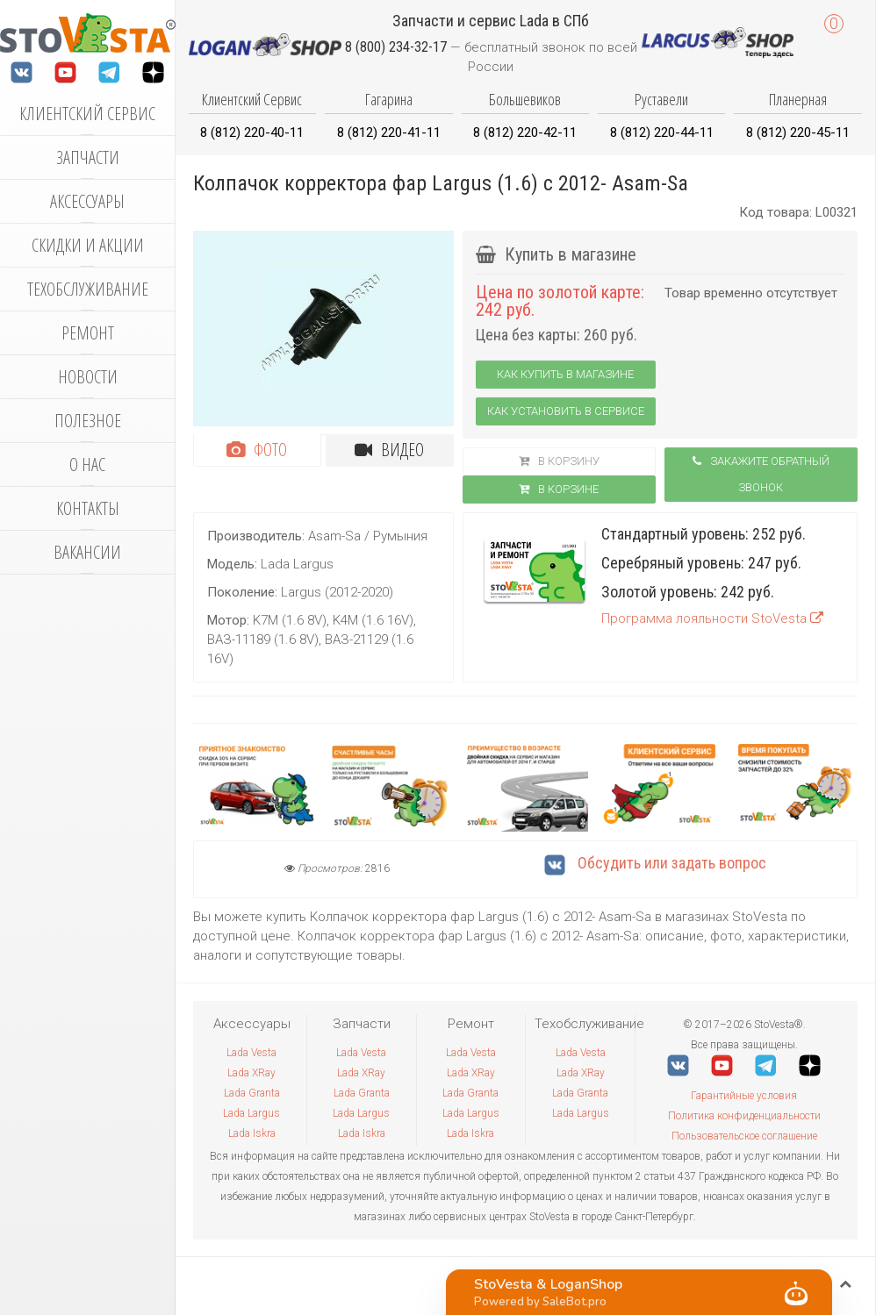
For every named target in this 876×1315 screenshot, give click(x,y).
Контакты (87, 508)
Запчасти (87, 157)
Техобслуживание (87, 289)
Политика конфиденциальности (744, 1116)
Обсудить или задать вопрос (655, 863)
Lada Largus (251, 1113)
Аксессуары (87, 201)
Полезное (87, 420)
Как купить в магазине (565, 374)
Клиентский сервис (87, 113)
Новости (88, 377)
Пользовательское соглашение (744, 1136)
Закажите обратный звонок (761, 474)
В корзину (559, 461)
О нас (87, 464)
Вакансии (87, 552)
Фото (256, 449)
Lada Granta (252, 1093)
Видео (389, 449)
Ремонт (87, 333)
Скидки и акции (88, 245)
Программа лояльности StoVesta (712, 618)
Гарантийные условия (744, 1096)
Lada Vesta (251, 1053)
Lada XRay (251, 1073)
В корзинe (559, 489)
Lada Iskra (252, 1133)
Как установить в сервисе (565, 411)
